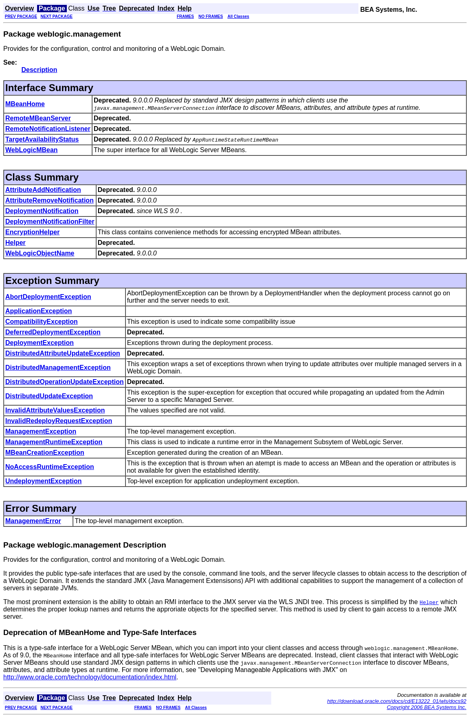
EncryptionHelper (32, 232)
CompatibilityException (41, 321)
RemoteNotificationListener (47, 128)
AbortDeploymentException (48, 296)
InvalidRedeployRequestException (58, 420)
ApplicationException (38, 311)
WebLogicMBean (31, 149)
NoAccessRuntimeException (49, 466)
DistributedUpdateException (49, 396)
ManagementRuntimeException (53, 442)
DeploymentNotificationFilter (49, 221)
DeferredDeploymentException (53, 332)
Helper (15, 242)
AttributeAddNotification (43, 189)
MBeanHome (25, 103)
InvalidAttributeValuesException (55, 410)
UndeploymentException (43, 481)
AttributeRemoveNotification (49, 200)
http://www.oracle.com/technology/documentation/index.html (89, 677)
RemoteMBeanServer (38, 118)
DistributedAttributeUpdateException (62, 353)
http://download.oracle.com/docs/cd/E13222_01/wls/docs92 (396, 701)
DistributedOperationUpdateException (64, 381)
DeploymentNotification (42, 210)
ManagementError (33, 520)
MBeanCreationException (44, 452)
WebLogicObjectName (40, 253)
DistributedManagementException (58, 367)
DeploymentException (39, 342)
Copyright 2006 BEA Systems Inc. (426, 707)
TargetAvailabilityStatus (42, 139)
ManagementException (40, 431)
